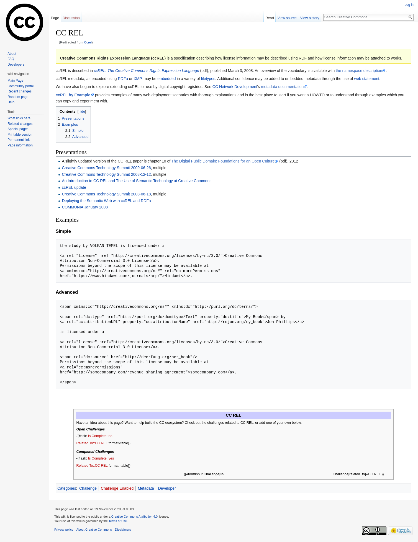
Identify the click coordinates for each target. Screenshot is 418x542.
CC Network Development (234, 86)
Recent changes (19, 91)
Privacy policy (63, 529)
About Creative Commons (94, 529)
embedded (166, 78)
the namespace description (359, 70)
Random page (17, 97)
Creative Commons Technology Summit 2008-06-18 (106, 194)
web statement (366, 78)
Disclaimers (123, 529)
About (11, 54)
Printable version (19, 134)
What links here (18, 118)
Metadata (146, 488)
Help (10, 102)
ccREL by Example (73, 95)
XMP (138, 78)
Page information (20, 145)
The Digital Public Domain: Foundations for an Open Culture (223, 161)
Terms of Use (118, 521)
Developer (167, 488)
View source (286, 18)
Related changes (19, 124)
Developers (15, 64)
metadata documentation (282, 86)
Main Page (15, 80)
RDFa (123, 78)
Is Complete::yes (101, 458)
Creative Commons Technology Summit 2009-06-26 (106, 168)
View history (309, 18)
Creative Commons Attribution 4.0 (134, 516)
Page (55, 18)
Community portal (20, 86)
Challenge (88, 488)
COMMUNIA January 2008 (85, 207)
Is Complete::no (100, 436)
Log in (409, 5)
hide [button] (81, 111)
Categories (66, 488)
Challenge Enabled (117, 488)
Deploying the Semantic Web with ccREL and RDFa (106, 200)
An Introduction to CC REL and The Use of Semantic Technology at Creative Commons (136, 181)
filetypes (208, 78)
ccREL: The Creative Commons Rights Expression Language (146, 70)
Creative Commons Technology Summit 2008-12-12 (106, 174)
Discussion (71, 18)
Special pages (17, 129)
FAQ (10, 59)
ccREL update (74, 187)
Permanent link (18, 140)
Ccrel (88, 42)
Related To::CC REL (92, 443)
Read (269, 18)
